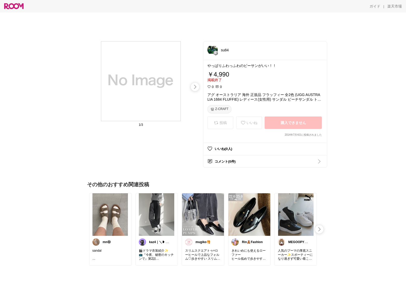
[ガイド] (374, 6)
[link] (110, 214)
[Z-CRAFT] (219, 109)
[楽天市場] (394, 6)
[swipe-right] (195, 87)
